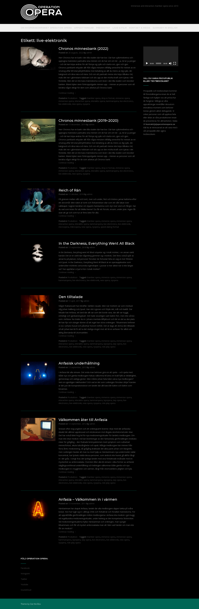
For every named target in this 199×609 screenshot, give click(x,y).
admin (89, 52)
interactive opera (82, 101)
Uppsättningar (84, 28)
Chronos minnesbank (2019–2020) (88, 120)
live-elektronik (65, 104)
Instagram (25, 573)
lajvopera (108, 343)
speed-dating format (110, 227)
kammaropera (112, 101)
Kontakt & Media (139, 28)
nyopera (86, 104)
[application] (160, 56)
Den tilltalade (71, 297)
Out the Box (35, 604)
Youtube (24, 584)
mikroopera (75, 227)
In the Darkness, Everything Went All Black (96, 243)
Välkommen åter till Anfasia (83, 420)
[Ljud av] (170, 63)
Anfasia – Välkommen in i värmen (88, 499)
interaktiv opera (98, 101)
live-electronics (126, 101)
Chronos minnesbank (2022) (83, 48)
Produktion (72, 98)
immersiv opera (123, 98)
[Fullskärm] (174, 63)
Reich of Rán (70, 190)
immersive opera (66, 101)
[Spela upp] (147, 63)
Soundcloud (26, 590)
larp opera (117, 343)
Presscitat (103, 28)
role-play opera (108, 346)
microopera (64, 227)
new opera (77, 104)
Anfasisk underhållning (79, 363)
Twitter (24, 579)
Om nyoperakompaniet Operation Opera (46, 28)
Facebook (25, 568)
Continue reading (67, 93)
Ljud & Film (120, 28)
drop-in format (108, 98)
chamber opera (93, 98)
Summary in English (165, 28)
